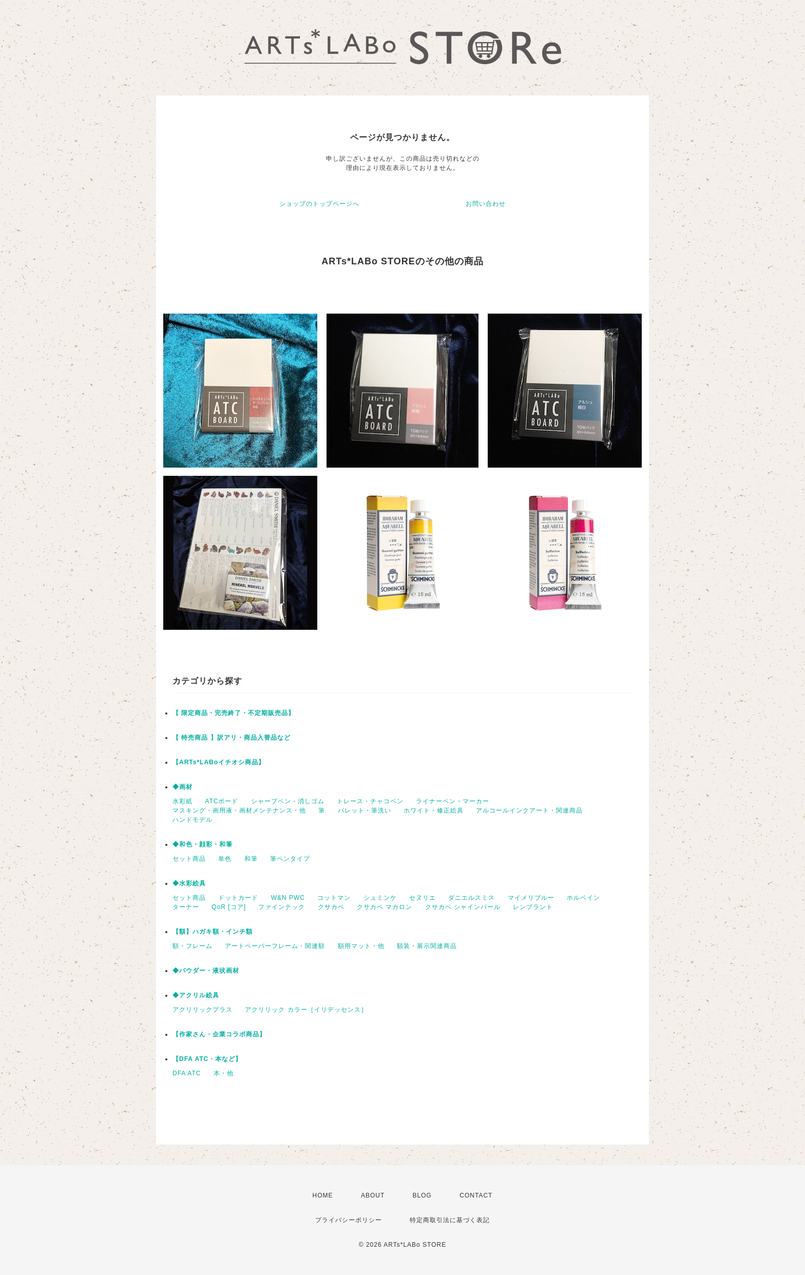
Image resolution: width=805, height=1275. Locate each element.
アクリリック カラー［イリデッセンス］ (306, 1009)
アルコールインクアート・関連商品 (529, 810)
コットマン (334, 897)
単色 (225, 858)
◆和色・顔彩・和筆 (202, 844)
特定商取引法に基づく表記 (450, 1220)
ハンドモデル (192, 819)
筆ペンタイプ (290, 858)
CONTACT (475, 1195)
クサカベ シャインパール (463, 907)
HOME (323, 1195)
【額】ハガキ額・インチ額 (212, 931)
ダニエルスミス (471, 897)
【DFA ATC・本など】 (207, 1058)
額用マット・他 (361, 946)
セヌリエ (422, 897)
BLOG (422, 1195)
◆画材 (182, 786)
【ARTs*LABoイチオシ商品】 (218, 762)
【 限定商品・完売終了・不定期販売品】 (233, 713)
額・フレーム (192, 946)
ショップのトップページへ (319, 203)
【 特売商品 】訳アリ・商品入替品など (231, 737)
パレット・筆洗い (364, 810)
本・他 (224, 1073)
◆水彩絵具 (189, 883)
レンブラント (533, 907)
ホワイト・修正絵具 (434, 810)
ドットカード (238, 897)
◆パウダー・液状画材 (205, 970)
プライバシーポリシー (348, 1220)
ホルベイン (583, 897)
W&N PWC (288, 897)
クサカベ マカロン (384, 907)
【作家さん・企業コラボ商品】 (219, 1034)
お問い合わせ (486, 203)
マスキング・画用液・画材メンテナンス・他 (239, 810)
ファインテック (281, 907)
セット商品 (189, 858)
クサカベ (331, 907)
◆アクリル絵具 (195, 995)
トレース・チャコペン (370, 801)
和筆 (251, 858)
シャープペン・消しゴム (287, 801)
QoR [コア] (229, 907)
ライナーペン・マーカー (452, 801)
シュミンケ (380, 897)
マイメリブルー (531, 897)
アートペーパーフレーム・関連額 (275, 946)
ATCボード (221, 801)
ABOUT (373, 1195)
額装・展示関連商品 (427, 946)
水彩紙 (182, 801)
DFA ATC (186, 1073)
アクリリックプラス (202, 1009)
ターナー (185, 907)
